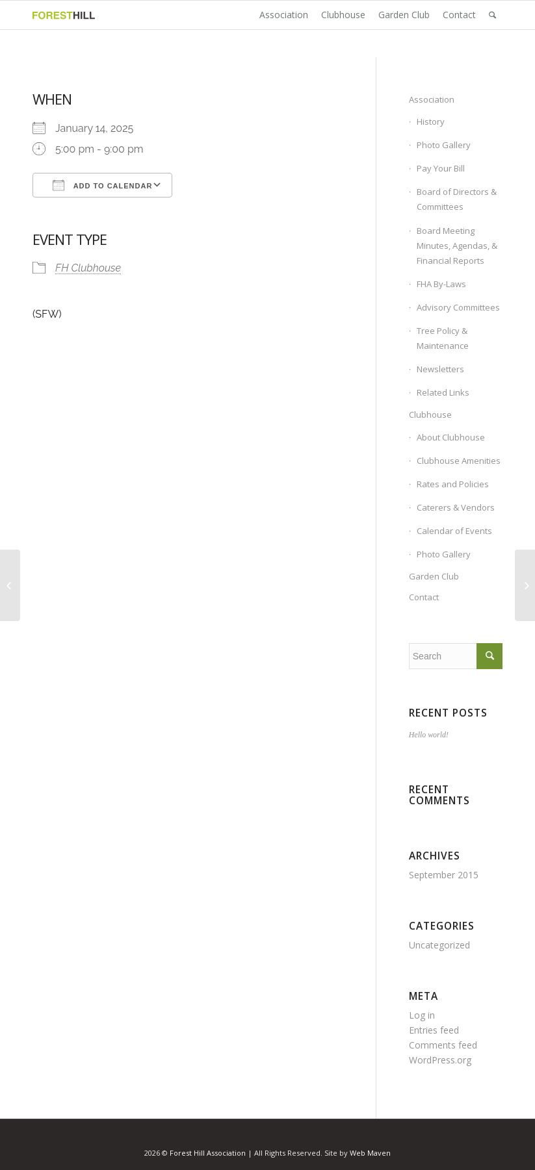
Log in (422, 1015)
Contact (424, 597)
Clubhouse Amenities (459, 460)
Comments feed (443, 1045)
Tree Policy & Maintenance (443, 338)
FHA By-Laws (441, 284)
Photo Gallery (444, 145)
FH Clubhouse (88, 268)
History (431, 121)
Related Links (443, 392)
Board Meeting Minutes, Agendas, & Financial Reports (457, 245)
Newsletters (440, 369)
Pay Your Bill (441, 168)
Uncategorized (439, 945)
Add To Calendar (102, 185)
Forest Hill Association (208, 1153)
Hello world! (429, 734)
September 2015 (443, 875)
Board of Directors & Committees (457, 199)
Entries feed (434, 1030)
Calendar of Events (454, 531)
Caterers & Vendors (456, 507)
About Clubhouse (451, 437)
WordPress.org (440, 1060)
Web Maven (370, 1153)
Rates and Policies (453, 484)
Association (431, 99)
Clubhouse (430, 414)
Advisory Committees (458, 307)
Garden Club (434, 576)
